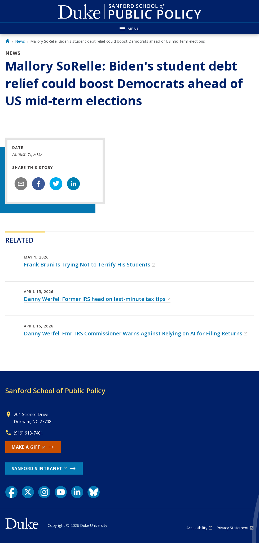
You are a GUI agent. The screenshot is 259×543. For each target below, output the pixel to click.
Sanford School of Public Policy (55, 390)
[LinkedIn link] (77, 492)
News (20, 41)
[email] (21, 183)
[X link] (28, 492)
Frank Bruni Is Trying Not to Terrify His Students (87, 264)
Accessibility (196, 527)
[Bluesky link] (93, 492)
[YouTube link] (61, 492)
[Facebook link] (11, 492)
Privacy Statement (233, 527)
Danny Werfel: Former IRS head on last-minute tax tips (94, 299)
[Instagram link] (44, 492)
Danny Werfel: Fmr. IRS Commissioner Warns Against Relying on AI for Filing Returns (133, 333)
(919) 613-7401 (28, 433)
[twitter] (56, 183)
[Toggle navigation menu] (129, 28)
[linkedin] (73, 183)
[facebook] (38, 183)
